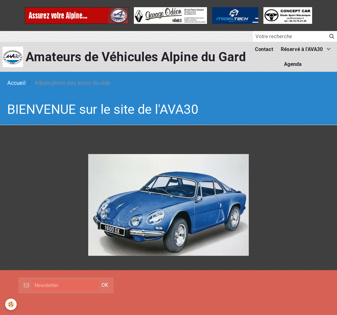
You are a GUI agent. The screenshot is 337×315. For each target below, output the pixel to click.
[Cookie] (11, 304)
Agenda (293, 64)
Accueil (16, 83)
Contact (264, 49)
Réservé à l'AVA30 (302, 49)
